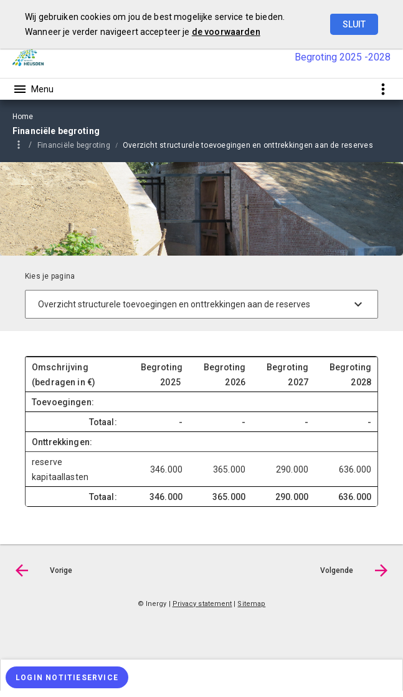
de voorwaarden (226, 32)
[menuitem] (80, 144)
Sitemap (251, 604)
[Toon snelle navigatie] (383, 89)
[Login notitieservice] (67, 677)
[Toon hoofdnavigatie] (33, 89)
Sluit (354, 24)
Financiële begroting (73, 145)
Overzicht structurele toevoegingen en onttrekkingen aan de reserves (248, 145)
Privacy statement (202, 604)
